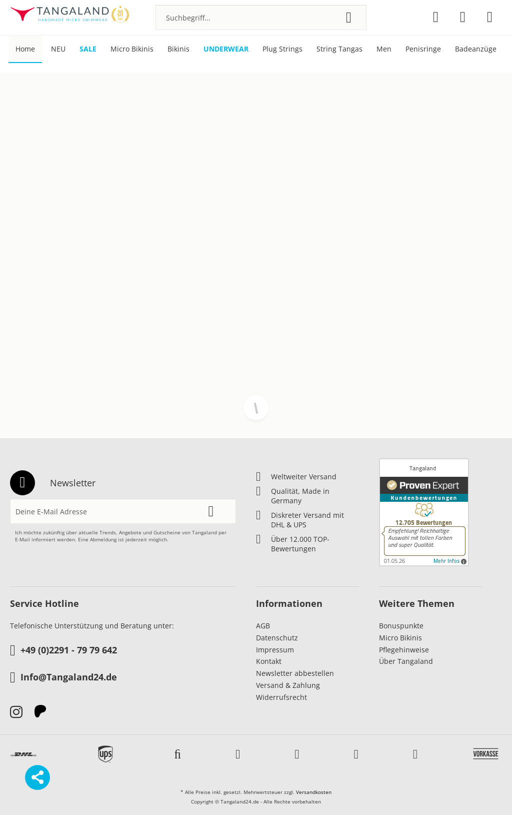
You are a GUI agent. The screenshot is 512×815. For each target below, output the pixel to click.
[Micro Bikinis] (132, 49)
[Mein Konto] (463, 17)
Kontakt (269, 661)
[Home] (25, 49)
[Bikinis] (178, 49)
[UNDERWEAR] (226, 49)
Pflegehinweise (404, 649)
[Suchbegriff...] (261, 17)
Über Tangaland (406, 661)
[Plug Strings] (283, 49)
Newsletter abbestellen (295, 673)
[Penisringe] (423, 49)
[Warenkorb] (489, 17)
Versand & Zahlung (288, 685)
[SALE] (88, 49)
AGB (263, 625)
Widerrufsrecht (281, 697)
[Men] (384, 49)
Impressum (275, 649)
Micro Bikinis (400, 637)
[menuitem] (261, 17)
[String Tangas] (340, 49)
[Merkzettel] (435, 17)
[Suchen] (348, 17)
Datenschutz (277, 637)
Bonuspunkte (401, 625)
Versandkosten (314, 791)
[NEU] (58, 49)
